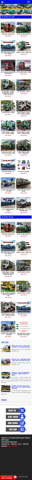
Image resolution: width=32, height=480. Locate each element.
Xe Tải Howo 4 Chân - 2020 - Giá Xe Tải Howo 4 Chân (8, 152)
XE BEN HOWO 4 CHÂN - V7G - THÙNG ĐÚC (23, 152)
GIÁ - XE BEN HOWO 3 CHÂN (8, 210)
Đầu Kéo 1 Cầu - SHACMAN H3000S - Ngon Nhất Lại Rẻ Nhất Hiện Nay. (21, 359)
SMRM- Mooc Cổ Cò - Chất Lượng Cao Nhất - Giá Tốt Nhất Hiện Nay (20, 346)
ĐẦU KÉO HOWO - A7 (8, 171)
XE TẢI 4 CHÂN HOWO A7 (23, 34)
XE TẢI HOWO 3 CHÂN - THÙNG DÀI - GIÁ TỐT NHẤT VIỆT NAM (8, 93)
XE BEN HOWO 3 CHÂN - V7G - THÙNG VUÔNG (8, 132)
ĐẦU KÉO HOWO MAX (8, 34)
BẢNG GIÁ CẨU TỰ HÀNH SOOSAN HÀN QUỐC (23, 334)
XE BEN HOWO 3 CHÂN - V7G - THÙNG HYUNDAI (23, 113)
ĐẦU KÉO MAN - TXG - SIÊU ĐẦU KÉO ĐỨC (23, 210)
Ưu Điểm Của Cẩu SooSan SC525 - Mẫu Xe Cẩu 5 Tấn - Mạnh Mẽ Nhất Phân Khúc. (21, 387)
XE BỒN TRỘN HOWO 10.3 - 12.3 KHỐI (8, 190)
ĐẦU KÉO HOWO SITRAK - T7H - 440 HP (8, 53)
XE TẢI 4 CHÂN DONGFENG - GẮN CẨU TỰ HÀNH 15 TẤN (8, 294)
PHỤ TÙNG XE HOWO (23, 171)
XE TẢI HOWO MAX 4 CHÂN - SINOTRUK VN (8, 72)
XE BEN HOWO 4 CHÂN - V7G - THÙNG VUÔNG (23, 132)
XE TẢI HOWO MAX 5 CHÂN (23, 72)
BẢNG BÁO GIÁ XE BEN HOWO (23, 190)
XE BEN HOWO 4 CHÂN (8, 112)
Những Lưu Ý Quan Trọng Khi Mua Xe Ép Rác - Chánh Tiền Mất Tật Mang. (21, 374)
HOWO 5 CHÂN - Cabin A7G (23, 52)
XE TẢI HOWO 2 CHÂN (23, 92)
